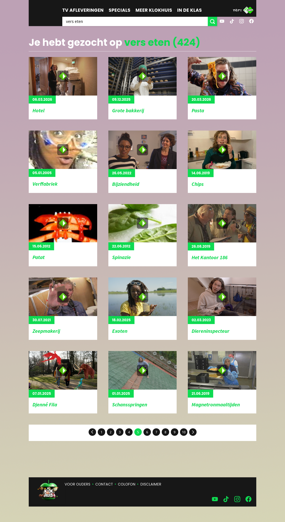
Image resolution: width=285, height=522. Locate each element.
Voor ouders (77, 484)
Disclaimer (150, 484)
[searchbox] (135, 21)
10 (184, 432)
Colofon (126, 484)
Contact (104, 484)
